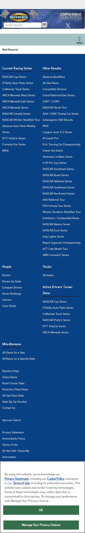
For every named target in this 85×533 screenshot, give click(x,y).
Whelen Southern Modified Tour (62, 212)
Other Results (52, 68)
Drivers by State (11, 281)
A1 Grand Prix (51, 138)
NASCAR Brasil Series (56, 175)
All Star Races (51, 83)
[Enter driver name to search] (22, 25)
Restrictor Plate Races (15, 389)
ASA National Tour (54, 199)
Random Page (10, 371)
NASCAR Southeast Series (58, 169)
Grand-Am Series (53, 150)
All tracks (48, 275)
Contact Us (8, 407)
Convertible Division (55, 89)
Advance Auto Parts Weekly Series (18, 129)
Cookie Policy (55, 479)
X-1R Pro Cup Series (54, 162)
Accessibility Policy (13, 438)
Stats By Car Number (14, 401)
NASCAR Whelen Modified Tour (21, 119)
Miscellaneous (11, 344)
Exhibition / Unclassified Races (61, 218)
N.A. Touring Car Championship (61, 144)
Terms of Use (10, 444)
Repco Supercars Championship (62, 242)
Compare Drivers (12, 287)
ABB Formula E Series (56, 255)
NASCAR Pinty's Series (56, 320)
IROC (46, 126)
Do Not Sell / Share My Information (15, 454)
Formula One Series (14, 144)
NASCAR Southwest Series (59, 187)
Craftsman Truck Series (15, 89)
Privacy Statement (13, 432)
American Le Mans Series (58, 156)
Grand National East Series (59, 95)
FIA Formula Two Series (57, 205)
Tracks (47, 266)
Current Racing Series (17, 68)
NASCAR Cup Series (14, 76)
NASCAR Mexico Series (56, 224)
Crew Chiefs (9, 306)
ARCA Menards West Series (18, 95)
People (6, 266)
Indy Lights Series (53, 236)
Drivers (6, 275)
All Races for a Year (13, 352)
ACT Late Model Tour (55, 248)
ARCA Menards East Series (18, 101)
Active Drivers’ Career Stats (58, 290)
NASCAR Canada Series (16, 113)
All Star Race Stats (13, 395)
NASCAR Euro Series (55, 230)
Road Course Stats (13, 383)
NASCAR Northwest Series (59, 193)
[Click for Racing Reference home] (42, 19)
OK (41, 510)
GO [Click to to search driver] (44, 24)
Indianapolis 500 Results (58, 119)
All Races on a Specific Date (18, 358)
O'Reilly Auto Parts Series (17, 83)
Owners (7, 299)
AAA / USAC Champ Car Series (61, 113)
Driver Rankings (11, 293)
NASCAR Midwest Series (57, 181)
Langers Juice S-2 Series (57, 132)
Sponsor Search (11, 420)
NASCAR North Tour (55, 107)
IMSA (5, 150)
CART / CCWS (51, 101)
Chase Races (9, 377)
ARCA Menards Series (15, 107)
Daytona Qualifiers (54, 76)
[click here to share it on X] (69, 25)
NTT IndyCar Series (14, 138)
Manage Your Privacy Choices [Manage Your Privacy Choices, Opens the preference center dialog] (41, 525)
